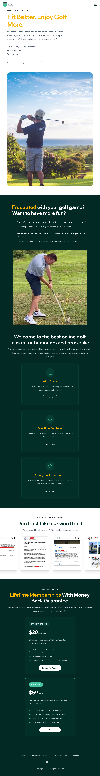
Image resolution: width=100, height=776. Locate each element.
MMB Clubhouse (61, 755)
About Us (75, 755)
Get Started (50, 398)
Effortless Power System (40, 755)
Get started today (50, 730)
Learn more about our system (25, 64)
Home (23, 755)
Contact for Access (50, 668)
